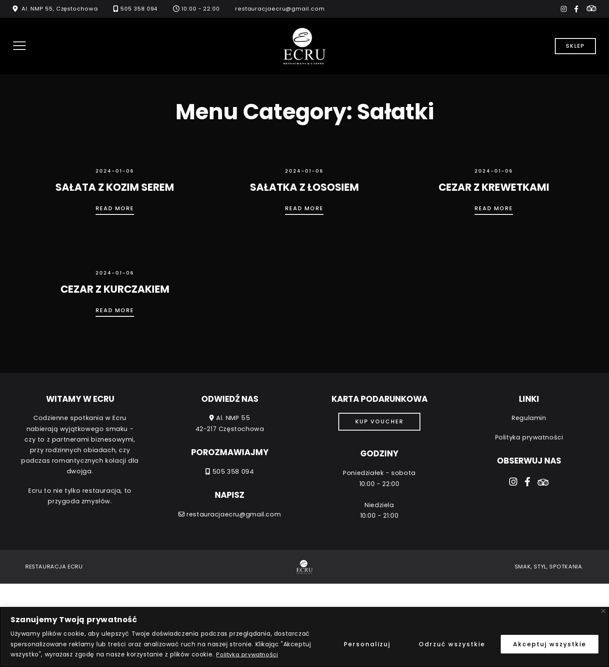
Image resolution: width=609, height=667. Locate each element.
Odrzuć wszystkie (452, 644)
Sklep (575, 45)
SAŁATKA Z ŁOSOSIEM (304, 187)
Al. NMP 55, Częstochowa (60, 8)
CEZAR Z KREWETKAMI (494, 187)
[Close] (603, 611)
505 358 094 (139, 8)
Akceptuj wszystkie (549, 644)
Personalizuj (367, 644)
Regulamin (529, 418)
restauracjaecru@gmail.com (280, 8)
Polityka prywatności (248, 654)
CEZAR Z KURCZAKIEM (115, 289)
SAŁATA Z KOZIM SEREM (114, 187)
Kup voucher (379, 421)
